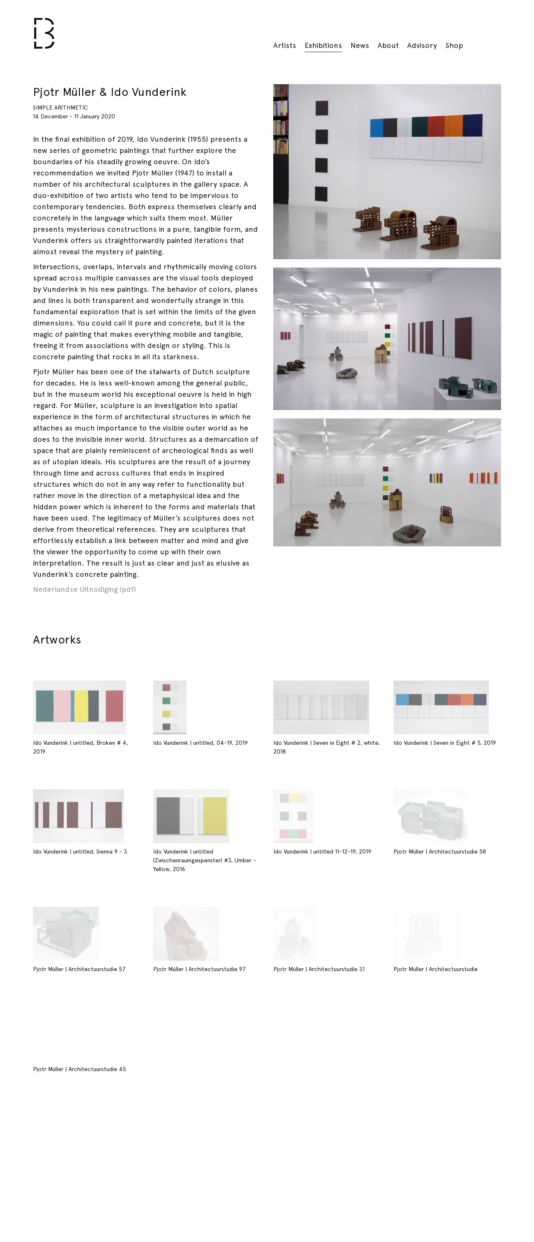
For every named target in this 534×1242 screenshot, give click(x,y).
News (359, 45)
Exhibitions (323, 45)
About (388, 45)
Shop (454, 45)
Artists (284, 45)
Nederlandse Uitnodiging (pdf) (84, 589)
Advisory (422, 45)
